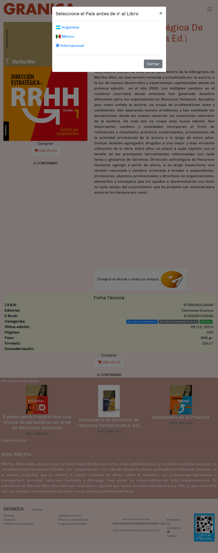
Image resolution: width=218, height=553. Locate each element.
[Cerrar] (160, 13)
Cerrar (153, 64)
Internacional (70, 45)
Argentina (67, 27)
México (65, 36)
